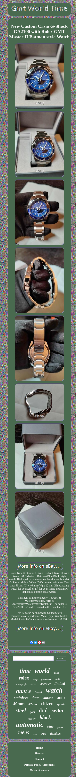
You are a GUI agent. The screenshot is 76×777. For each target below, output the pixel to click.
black (45, 717)
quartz (61, 704)
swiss (33, 684)
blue (50, 726)
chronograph (20, 684)
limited (60, 683)
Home (39, 747)
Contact (39, 759)
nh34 (57, 679)
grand (60, 727)
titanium (55, 733)
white (43, 733)
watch (54, 690)
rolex (24, 677)
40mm (19, 703)
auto (61, 697)
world (42, 670)
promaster (46, 679)
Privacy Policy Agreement (39, 764)
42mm (33, 704)
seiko (57, 710)
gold (32, 711)
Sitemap (39, 753)
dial (43, 710)
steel (21, 710)
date (35, 697)
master (32, 718)
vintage (48, 698)
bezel (38, 692)
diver (56, 672)
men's (23, 690)
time (25, 670)
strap (35, 679)
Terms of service (39, 770)
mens (23, 732)
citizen (47, 703)
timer (35, 734)
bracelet (45, 684)
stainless (21, 698)
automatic (29, 724)
